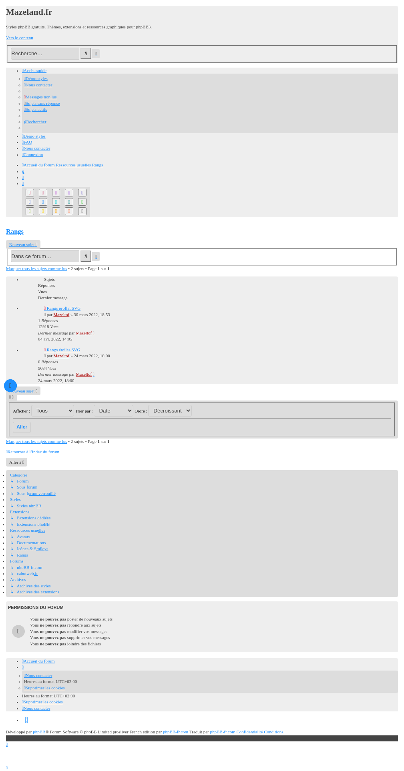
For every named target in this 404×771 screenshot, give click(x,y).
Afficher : (43, 411)
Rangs (15, 231)
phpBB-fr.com (175, 731)
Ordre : (163, 411)
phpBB (39, 731)
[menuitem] (36, 78)
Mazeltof (62, 314)
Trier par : (104, 411)
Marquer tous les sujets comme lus (36, 268)
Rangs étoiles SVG (63, 349)
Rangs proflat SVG (63, 308)
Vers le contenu (19, 37)
